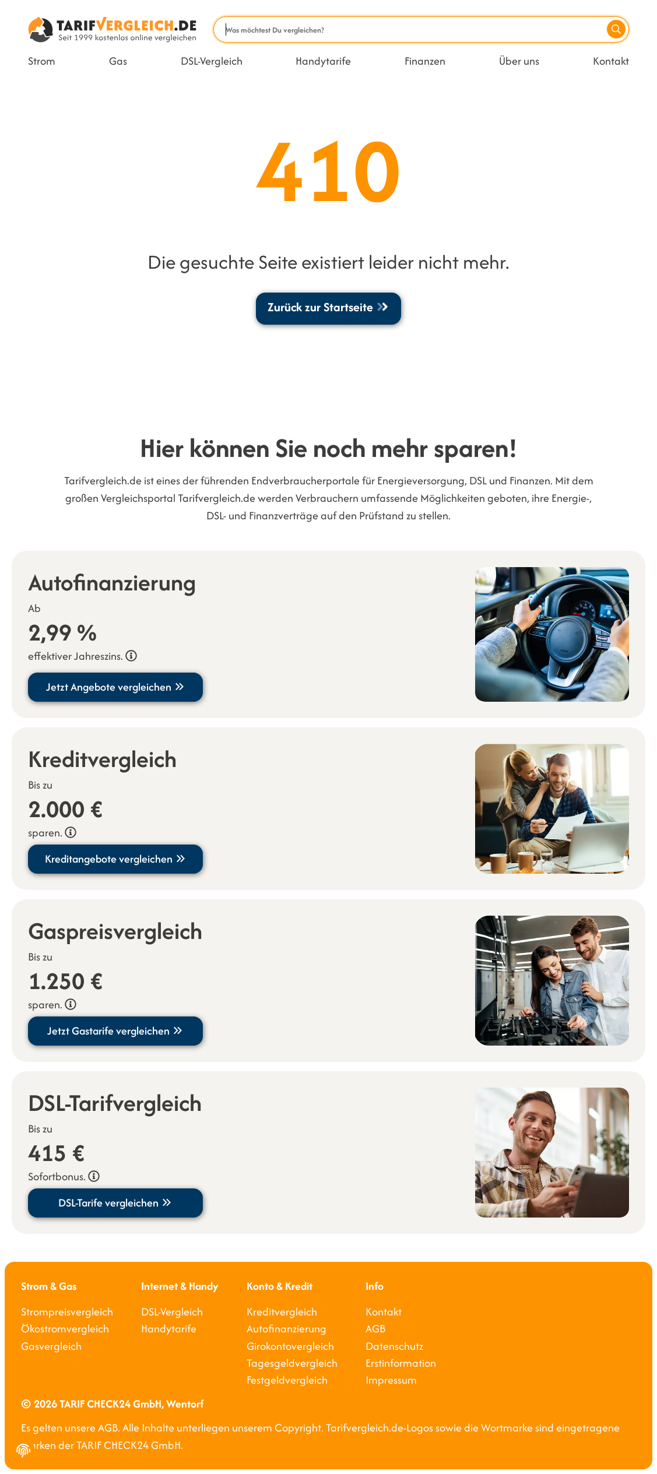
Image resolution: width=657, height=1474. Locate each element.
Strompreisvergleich (67, 1312)
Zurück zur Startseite (328, 306)
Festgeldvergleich (287, 1380)
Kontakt (611, 61)
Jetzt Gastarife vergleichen (115, 1031)
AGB (375, 1328)
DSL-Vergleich (212, 61)
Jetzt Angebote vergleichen (115, 687)
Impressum (391, 1380)
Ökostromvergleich (65, 1328)
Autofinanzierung (286, 1328)
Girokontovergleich (290, 1346)
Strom (41, 61)
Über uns (519, 61)
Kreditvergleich (282, 1312)
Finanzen (425, 61)
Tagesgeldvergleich (292, 1363)
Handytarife (323, 61)
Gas (118, 61)
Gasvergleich (51, 1346)
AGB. (109, 1428)
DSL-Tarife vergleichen (115, 1203)
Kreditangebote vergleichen (116, 859)
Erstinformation (401, 1363)
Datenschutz (394, 1346)
